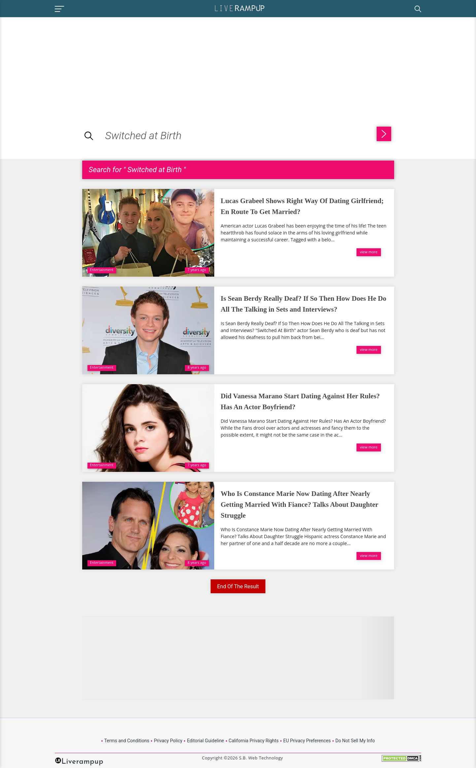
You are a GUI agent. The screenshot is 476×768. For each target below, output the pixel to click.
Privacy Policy (168, 740)
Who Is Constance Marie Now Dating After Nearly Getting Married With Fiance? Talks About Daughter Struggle (299, 504)
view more (368, 251)
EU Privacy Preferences (307, 740)
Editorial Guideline (205, 740)
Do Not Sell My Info (355, 740)
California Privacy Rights (254, 740)
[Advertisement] (55, 63)
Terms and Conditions (127, 740)
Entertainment (102, 269)
